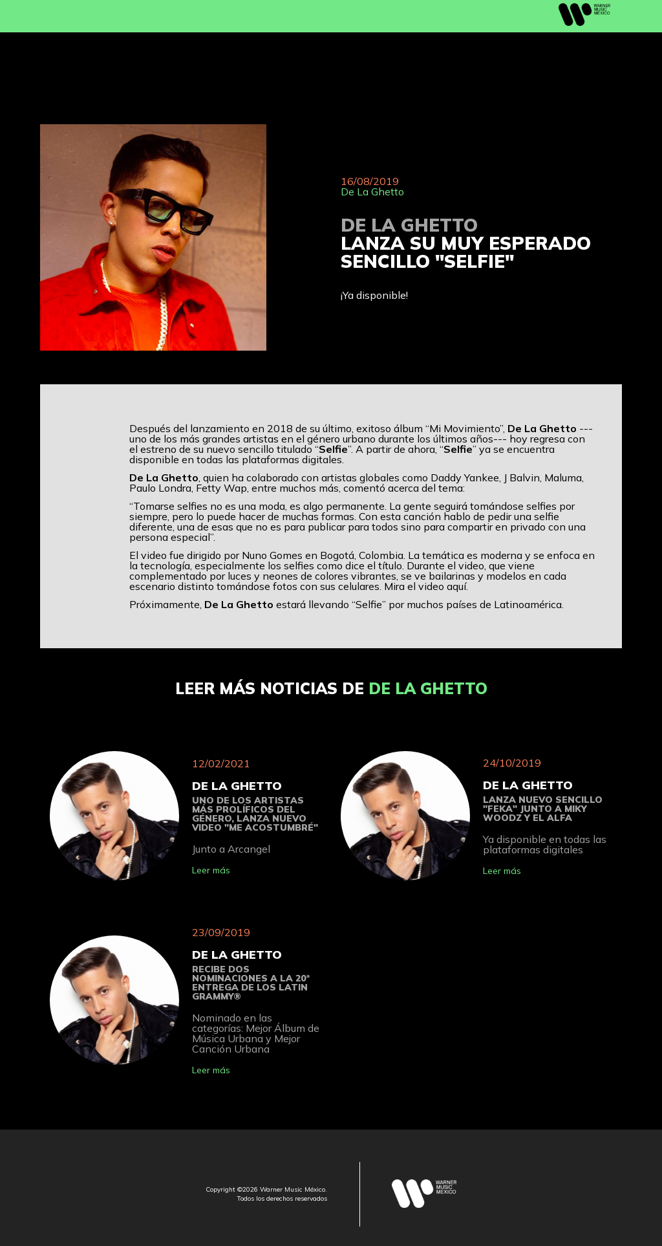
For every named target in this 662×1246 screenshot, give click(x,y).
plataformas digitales (292, 459)
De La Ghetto (372, 191)
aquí (456, 586)
